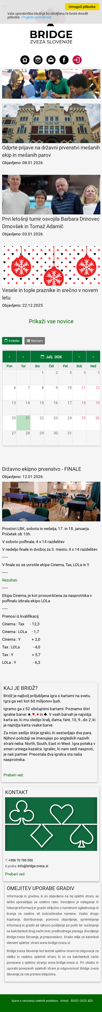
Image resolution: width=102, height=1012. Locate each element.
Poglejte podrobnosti (36, 17)
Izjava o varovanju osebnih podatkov (35, 1000)
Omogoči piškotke (82, 6)
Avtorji (64, 1000)
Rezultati (9, 580)
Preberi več (15, 885)
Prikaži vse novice (51, 321)
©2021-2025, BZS (82, 1000)
